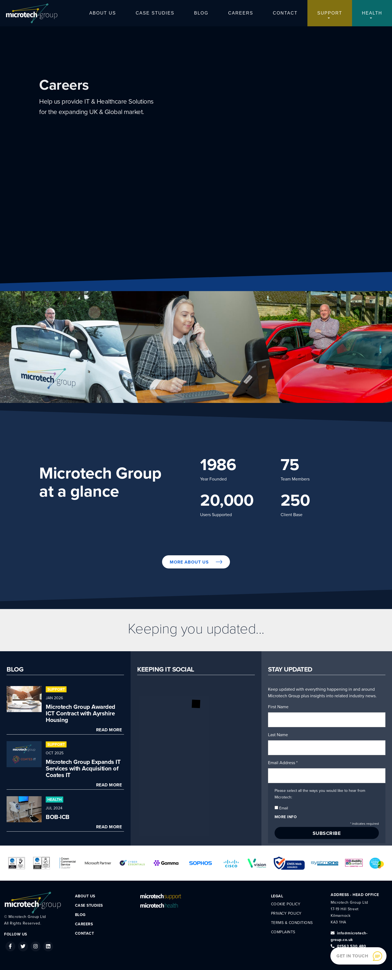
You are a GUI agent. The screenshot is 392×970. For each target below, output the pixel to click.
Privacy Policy (286, 913)
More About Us (196, 562)
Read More (109, 730)
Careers (240, 13)
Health (372, 13)
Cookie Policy (286, 904)
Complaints (283, 932)
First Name (278, 707)
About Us (102, 13)
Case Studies (155, 13)
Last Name (278, 735)
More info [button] (286, 817)
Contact (285, 13)
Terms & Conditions (292, 922)
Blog (201, 13)
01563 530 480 (348, 946)
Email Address (283, 763)
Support (329, 13)
